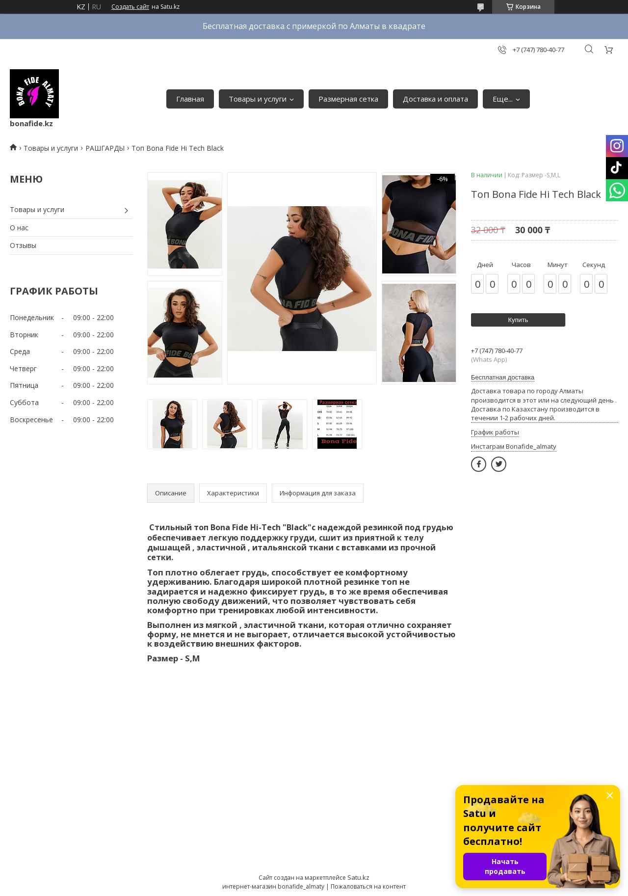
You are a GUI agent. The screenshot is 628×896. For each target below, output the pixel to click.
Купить (518, 320)
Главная (190, 99)
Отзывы (23, 245)
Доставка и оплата (435, 99)
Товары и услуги (258, 99)
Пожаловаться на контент (368, 886)
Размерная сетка (348, 99)
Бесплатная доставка (502, 377)
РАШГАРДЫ (105, 148)
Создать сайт (130, 6)
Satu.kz (358, 877)
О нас (19, 227)
